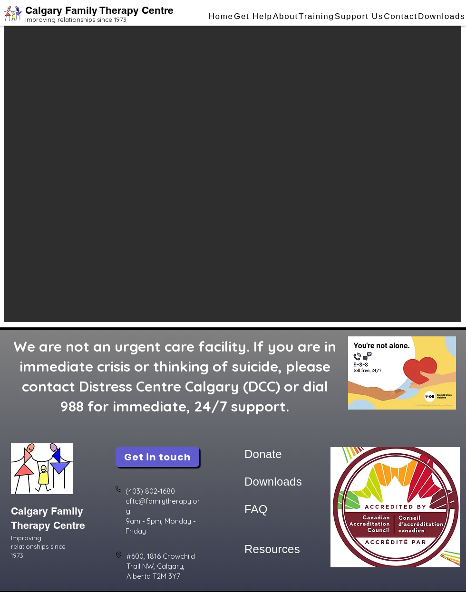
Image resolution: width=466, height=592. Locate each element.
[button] (252, 16)
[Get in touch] (157, 457)
